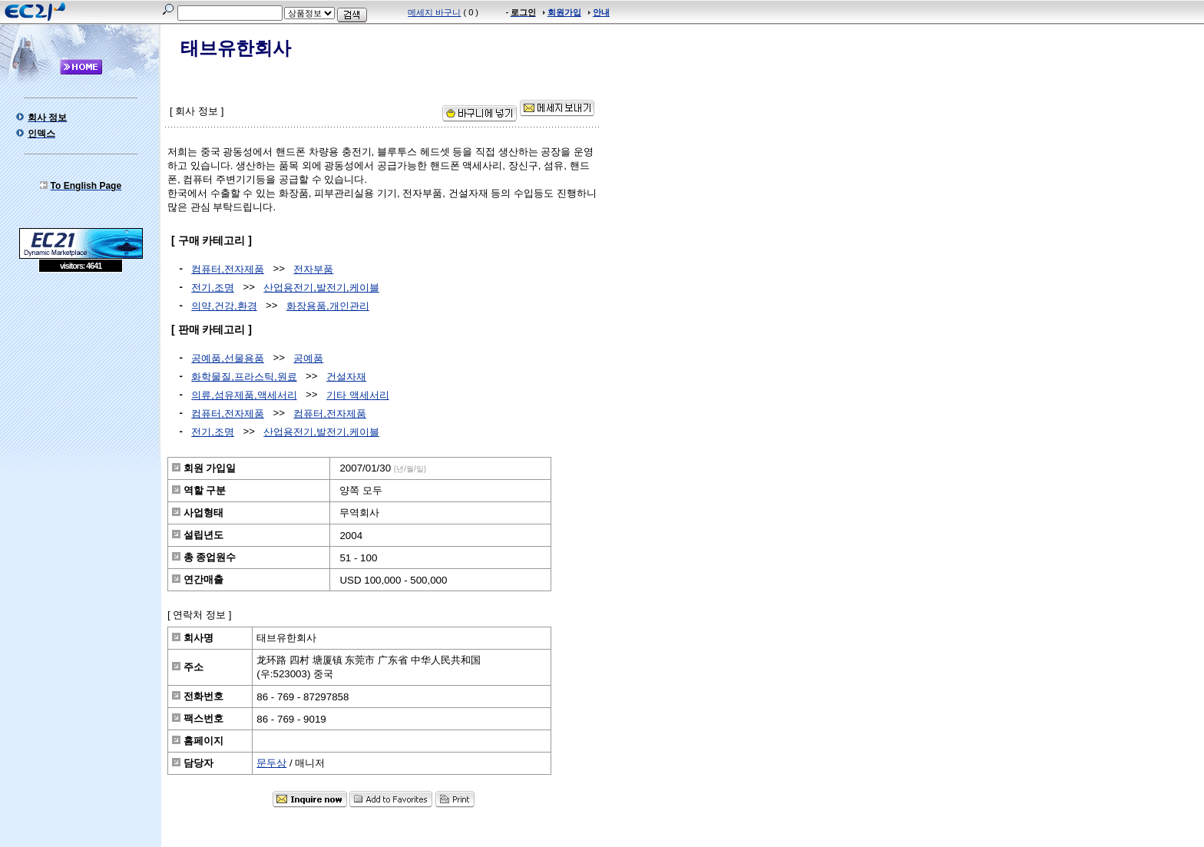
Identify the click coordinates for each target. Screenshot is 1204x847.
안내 (601, 12)
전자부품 (313, 269)
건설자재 (346, 376)
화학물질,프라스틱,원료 (243, 376)
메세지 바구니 (434, 12)
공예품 (308, 358)
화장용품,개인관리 (327, 306)
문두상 (271, 763)
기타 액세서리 (357, 395)
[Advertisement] (80, 384)
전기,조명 (212, 287)
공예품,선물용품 (227, 358)
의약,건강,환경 (223, 306)
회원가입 (564, 12)
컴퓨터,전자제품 (227, 269)
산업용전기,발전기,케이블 (321, 287)
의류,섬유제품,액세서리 (243, 395)
